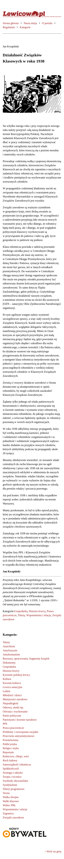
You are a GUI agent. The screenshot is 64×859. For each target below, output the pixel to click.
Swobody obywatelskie (15, 780)
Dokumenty (9, 662)
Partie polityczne (12, 715)
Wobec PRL (9, 805)
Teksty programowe (13, 789)
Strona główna (11, 23)
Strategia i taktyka (13, 772)
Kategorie (25, 27)
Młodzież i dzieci (12, 695)
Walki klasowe (11, 801)
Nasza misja (30, 23)
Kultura (7, 678)
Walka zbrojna (10, 797)
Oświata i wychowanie (15, 711)
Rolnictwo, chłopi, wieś (16, 756)
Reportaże (8, 752)
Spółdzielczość (11, 768)
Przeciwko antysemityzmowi (18, 736)
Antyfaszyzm (10, 650)
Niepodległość (10, 703)
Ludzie (6, 691)
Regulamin (9, 27)
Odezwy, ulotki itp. (13, 707)
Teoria (6, 793)
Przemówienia (10, 740)
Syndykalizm (10, 784)
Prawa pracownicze (13, 727)
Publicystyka (10, 744)
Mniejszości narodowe (15, 699)
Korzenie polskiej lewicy (16, 674)
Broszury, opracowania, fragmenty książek (26, 658)
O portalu (47, 23)
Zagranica (8, 813)
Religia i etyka (11, 748)
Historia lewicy (37, 611)
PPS (5, 723)
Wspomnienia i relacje (38, 615)
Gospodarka (20, 611)
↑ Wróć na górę (53, 851)
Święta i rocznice (12, 776)
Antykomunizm (11, 654)
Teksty (21, 615)
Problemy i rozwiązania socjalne (20, 731)
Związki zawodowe (13, 817)
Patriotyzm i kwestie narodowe (20, 719)
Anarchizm (9, 646)
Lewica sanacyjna (12, 687)
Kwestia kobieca (12, 683)
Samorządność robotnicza (17, 764)
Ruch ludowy (10, 760)
